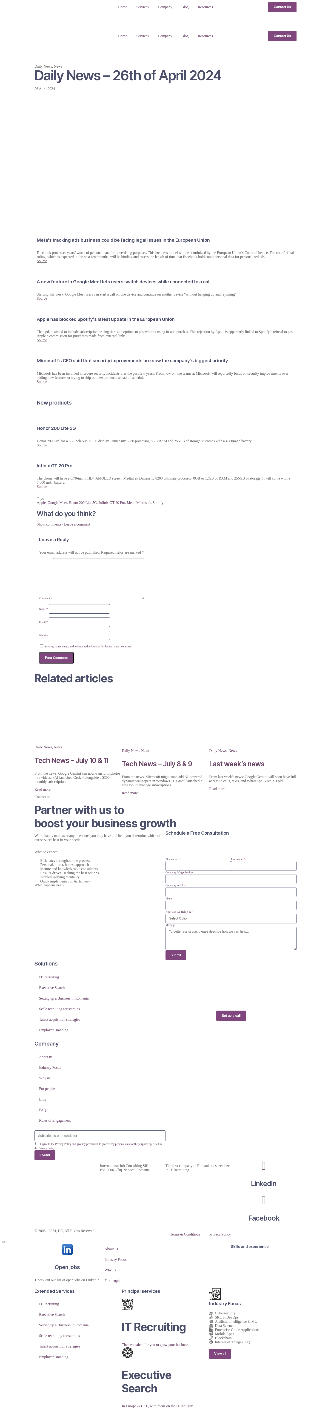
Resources (205, 7)
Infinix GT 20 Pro (112, 503)
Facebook (264, 1219)
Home (122, 7)
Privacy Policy (220, 1235)
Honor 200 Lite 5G (83, 503)
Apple (41, 503)
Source (42, 261)
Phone (169, 898)
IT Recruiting (49, 978)
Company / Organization (179, 872)
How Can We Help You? (179, 911)
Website (43, 635)
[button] (165, 524)
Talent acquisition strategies (59, 1020)
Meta (130, 503)
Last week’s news (237, 764)
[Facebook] (264, 1201)
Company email (175, 885)
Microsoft (143, 503)
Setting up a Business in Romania (64, 999)
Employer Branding (53, 1030)
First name (172, 859)
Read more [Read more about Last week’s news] (217, 789)
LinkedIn (264, 1184)
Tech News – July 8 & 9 (157, 764)
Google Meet (57, 503)
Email (43, 622)
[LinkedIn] (264, 1166)
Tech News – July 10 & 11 (71, 760)
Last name (237, 859)
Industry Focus (50, 1068)
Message (170, 925)
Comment (45, 598)
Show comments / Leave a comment (63, 524)
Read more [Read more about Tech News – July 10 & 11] (42, 789)
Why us (44, 1079)
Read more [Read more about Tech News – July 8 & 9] (130, 793)
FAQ (42, 1110)
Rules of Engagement (55, 1121)
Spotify (158, 503)
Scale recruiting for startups (59, 1009)
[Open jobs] (67, 1250)
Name (43, 609)
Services (142, 7)
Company (165, 7)
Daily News (43, 66)
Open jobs (67, 1268)
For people (47, 1089)
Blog (184, 7)
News (58, 66)
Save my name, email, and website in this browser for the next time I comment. (88, 646)
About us (45, 1057)
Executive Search (52, 988)
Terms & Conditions (185, 1235)
